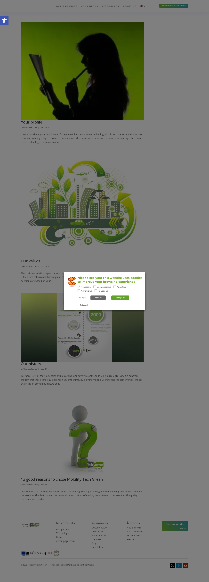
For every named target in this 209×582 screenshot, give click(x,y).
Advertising (86, 291)
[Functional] (96, 290)
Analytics (121, 287)
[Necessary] (79, 287)
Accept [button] (98, 297)
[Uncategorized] (94, 287)
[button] (4, 20)
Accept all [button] (120, 297)
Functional (103, 291)
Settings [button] (82, 298)
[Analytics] (114, 287)
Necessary (86, 287)
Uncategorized (104, 287)
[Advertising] (79, 290)
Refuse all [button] (84, 305)
